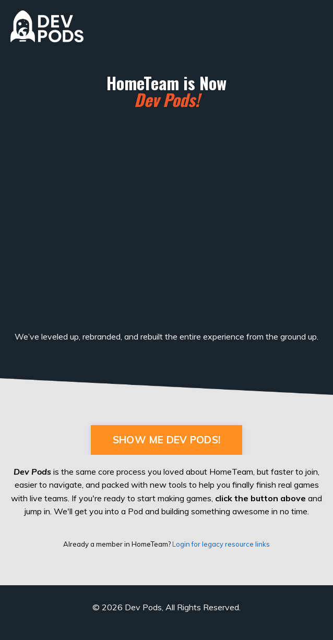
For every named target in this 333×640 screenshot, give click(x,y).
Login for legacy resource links (221, 544)
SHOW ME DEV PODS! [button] (166, 439)
